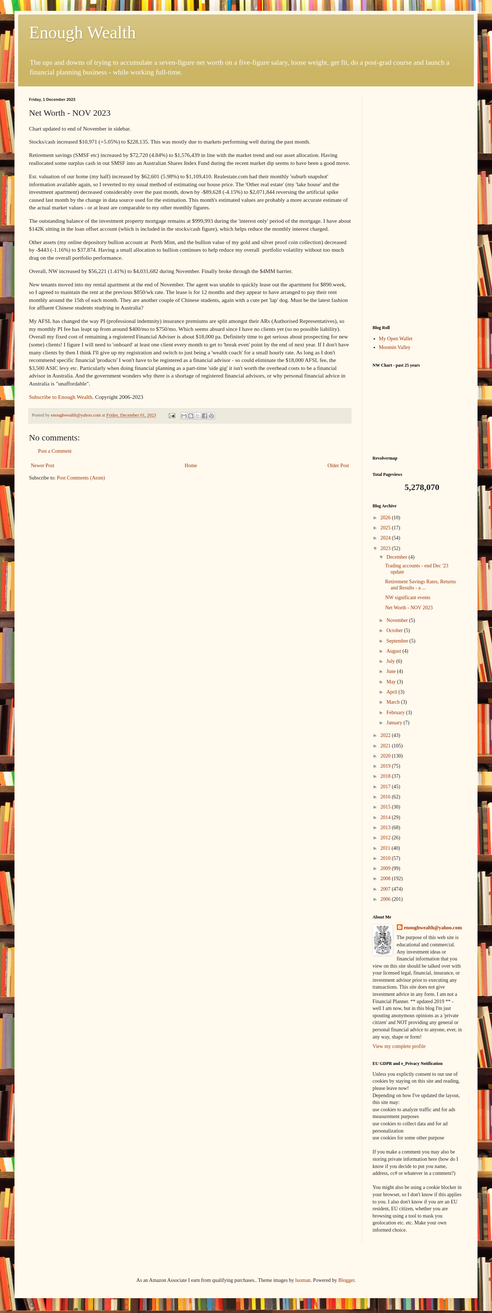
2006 (386, 899)
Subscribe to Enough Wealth (60, 397)
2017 (386, 786)
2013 (386, 827)
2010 (386, 858)
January (394, 722)
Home (191, 465)
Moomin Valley (395, 347)
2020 (386, 756)
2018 (386, 776)
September (397, 641)
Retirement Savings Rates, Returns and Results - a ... (420, 585)
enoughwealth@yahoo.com (433, 927)
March (393, 702)
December (397, 557)
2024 (386, 538)
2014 (386, 817)
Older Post (338, 465)
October (395, 630)
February (396, 712)
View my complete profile (399, 1046)
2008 (386, 878)
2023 (386, 548)
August (394, 651)
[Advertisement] (418, 205)
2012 (386, 837)
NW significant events (407, 597)
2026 (386, 517)
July (391, 661)
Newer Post (42, 465)
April (392, 692)
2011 (386, 848)
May (391, 682)
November (397, 620)
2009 (386, 868)
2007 (386, 889)
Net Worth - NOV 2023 (409, 607)
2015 (386, 807)
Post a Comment (55, 451)
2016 (386, 797)
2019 (386, 766)
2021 (386, 746)
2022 (386, 735)
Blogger (346, 1280)
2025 (386, 527)
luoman (303, 1280)
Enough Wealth (82, 32)
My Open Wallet (396, 338)
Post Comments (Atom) (81, 478)
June (391, 671)
